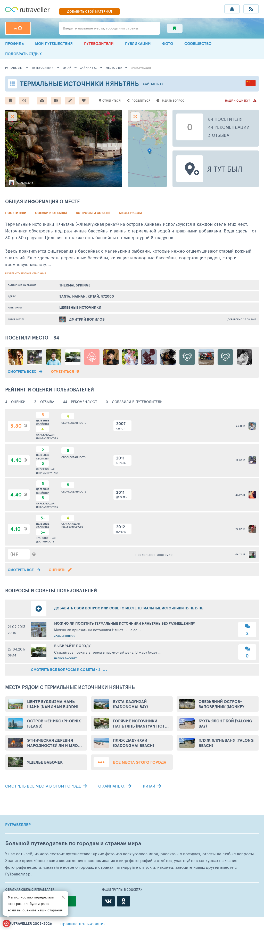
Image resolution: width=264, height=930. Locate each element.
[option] (63, 148)
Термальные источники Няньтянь (79, 83)
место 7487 (114, 68)
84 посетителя (225, 119)
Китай (66, 68)
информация (141, 68)
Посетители (15, 212)
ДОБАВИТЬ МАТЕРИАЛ (89, 11)
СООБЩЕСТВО (197, 44)
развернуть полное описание (25, 273)
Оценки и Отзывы (51, 212)
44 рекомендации (229, 127)
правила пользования (82, 923)
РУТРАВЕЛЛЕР (18, 825)
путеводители (43, 68)
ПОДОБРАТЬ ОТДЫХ (23, 54)
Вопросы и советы (93, 212)
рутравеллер (14, 68)
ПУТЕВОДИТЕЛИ (99, 44)
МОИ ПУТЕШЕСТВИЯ (54, 44)
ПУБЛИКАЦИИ (138, 44)
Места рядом (130, 212)
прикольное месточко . (155, 554)
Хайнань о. (88, 68)
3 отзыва (218, 135)
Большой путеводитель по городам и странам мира (73, 843)
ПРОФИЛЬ (14, 44)
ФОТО (167, 44)
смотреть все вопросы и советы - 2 (69, 670)
